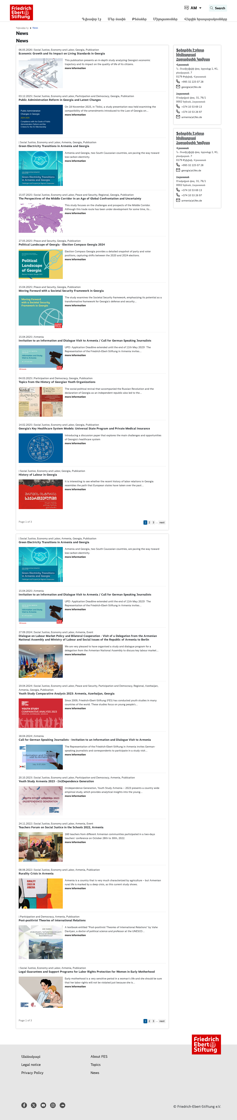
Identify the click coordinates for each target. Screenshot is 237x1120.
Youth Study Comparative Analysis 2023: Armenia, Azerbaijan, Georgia (67, 693)
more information (75, 68)
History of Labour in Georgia (38, 474)
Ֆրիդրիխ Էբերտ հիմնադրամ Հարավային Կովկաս (193, 54)
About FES (99, 1056)
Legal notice (31, 1064)
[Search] (218, 8)
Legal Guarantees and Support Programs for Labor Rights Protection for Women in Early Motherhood (87, 971)
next (162, 522)
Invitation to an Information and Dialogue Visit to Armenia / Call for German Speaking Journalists (85, 340)
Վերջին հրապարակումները (205, 19)
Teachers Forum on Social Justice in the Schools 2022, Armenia (61, 827)
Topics (96, 1064)
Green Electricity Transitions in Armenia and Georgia (54, 146)
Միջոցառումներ (165, 19)
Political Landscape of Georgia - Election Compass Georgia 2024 (62, 244)
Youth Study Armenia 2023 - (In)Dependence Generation (56, 781)
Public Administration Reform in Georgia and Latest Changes (60, 100)
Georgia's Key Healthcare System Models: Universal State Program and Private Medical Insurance (84, 428)
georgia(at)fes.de (191, 87)
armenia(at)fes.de (191, 117)
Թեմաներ (139, 19)
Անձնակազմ (30, 1056)
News (95, 1072)
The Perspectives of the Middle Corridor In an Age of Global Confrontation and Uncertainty (80, 198)
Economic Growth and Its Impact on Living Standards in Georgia (62, 53)
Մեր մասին (116, 19)
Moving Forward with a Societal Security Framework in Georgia (61, 291)
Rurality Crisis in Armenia (36, 873)
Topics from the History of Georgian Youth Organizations (57, 382)
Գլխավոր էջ (91, 19)
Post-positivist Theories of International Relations (52, 920)
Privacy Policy (32, 1072)
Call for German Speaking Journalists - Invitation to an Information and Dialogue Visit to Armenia (85, 740)
